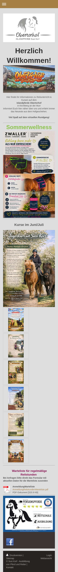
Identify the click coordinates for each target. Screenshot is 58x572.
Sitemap (10, 558)
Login (49, 555)
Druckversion (14, 555)
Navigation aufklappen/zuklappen (29, 4)
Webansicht (46, 558)
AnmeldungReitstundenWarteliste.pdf (30, 489)
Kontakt (9, 567)
